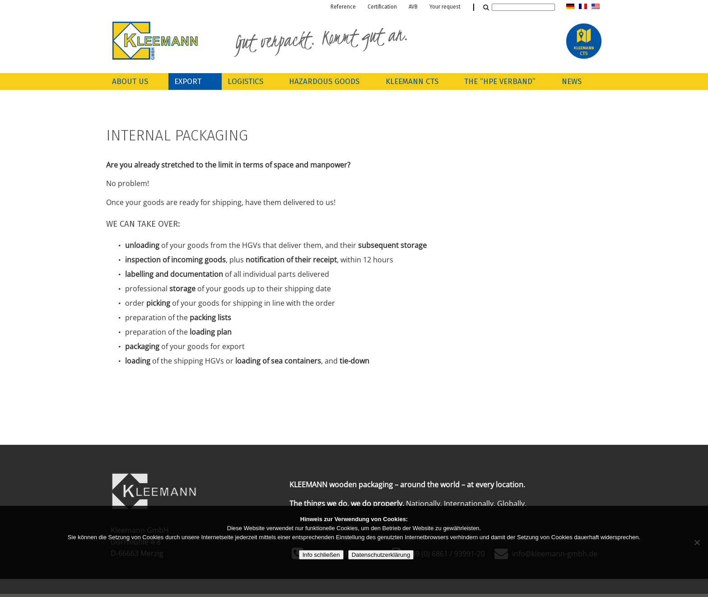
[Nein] (696, 542)
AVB (413, 7)
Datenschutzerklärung (381, 554)
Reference (343, 7)
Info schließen (321, 554)
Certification (382, 7)
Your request (445, 7)
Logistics (245, 82)
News (572, 82)
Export (187, 82)
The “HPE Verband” (500, 82)
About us (130, 82)
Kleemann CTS (412, 82)
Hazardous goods (324, 82)
